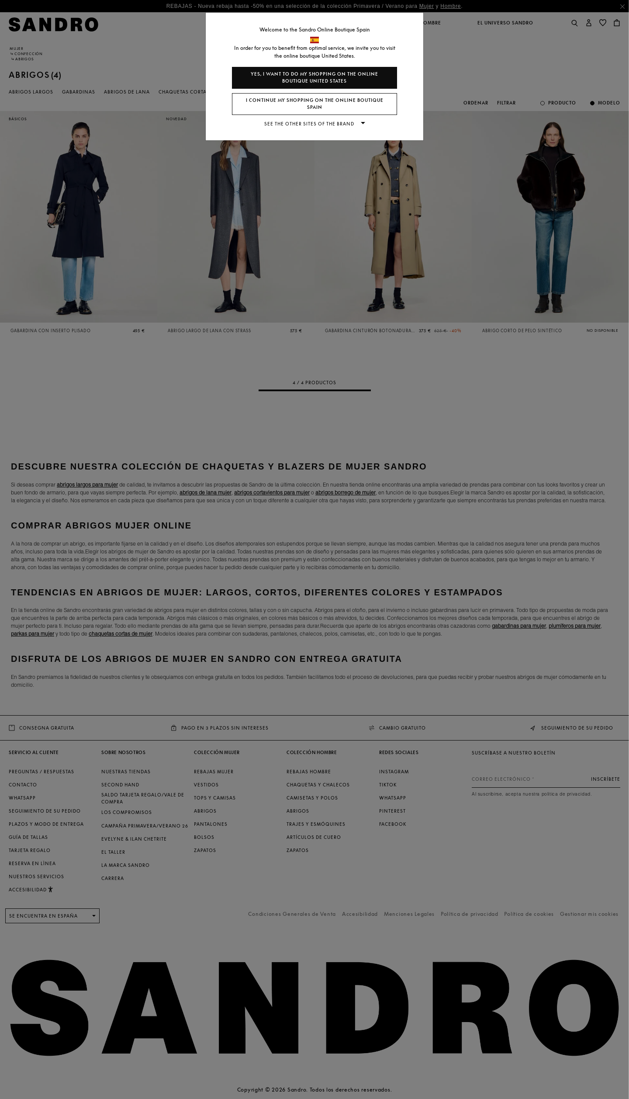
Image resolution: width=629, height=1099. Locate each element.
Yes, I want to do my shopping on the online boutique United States (314, 77)
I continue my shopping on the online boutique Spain (315, 103)
